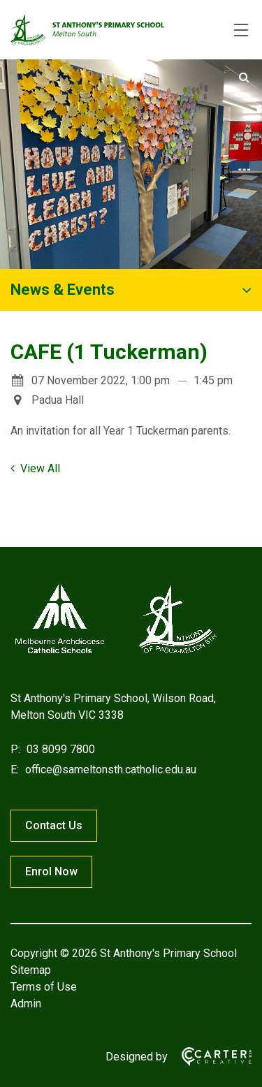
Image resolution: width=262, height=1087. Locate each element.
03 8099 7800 (59, 749)
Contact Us (53, 825)
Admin (25, 1003)
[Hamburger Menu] (241, 30)
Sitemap (30, 970)
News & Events (62, 289)
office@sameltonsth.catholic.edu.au (109, 769)
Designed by (136, 1056)
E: (14, 769)
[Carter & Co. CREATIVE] (210, 1056)
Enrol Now (51, 871)
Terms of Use (43, 986)
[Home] (115, 653)
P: (15, 749)
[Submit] (244, 78)
